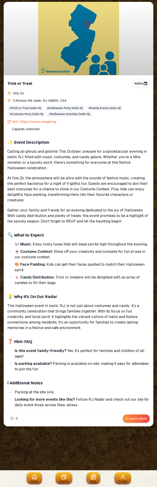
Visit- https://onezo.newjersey (32, 121)
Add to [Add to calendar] (141, 83)
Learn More (136, 418)
